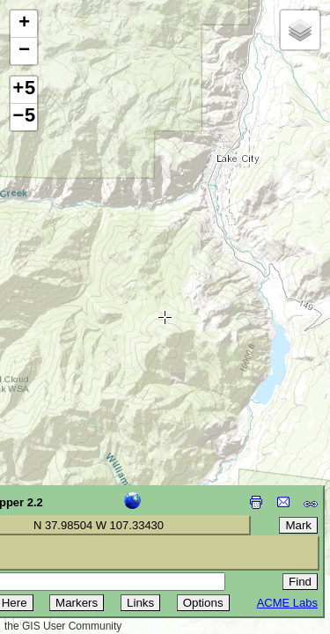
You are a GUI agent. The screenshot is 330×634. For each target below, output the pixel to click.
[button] (24, 24)
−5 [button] (23, 117)
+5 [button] (23, 90)
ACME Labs (287, 602)
